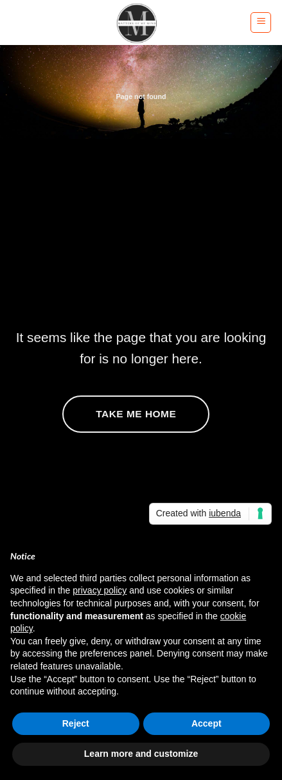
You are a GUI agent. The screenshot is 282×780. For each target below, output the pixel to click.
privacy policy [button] (100, 590)
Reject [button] (75, 723)
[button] (261, 22)
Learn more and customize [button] (141, 753)
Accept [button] (206, 723)
